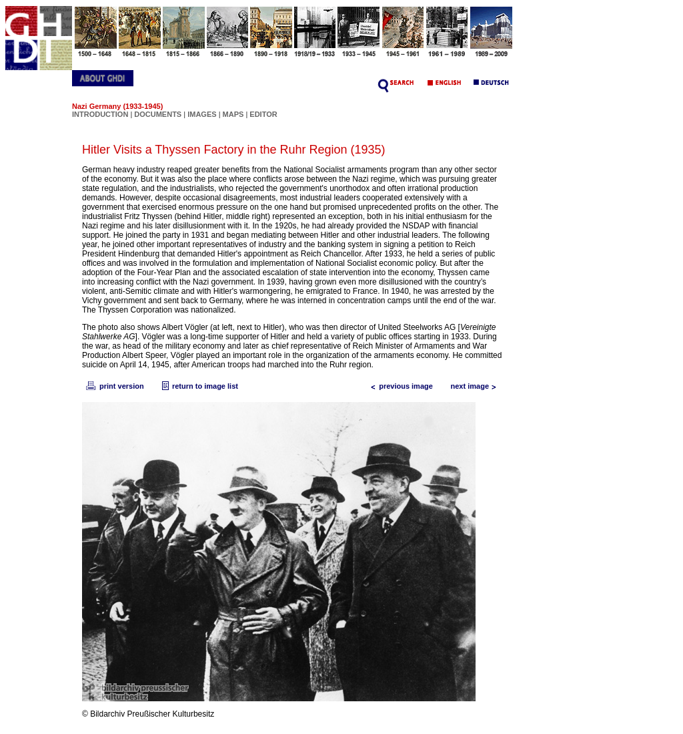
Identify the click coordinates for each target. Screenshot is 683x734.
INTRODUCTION (100, 114)
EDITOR (263, 114)
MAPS (233, 114)
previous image (399, 386)
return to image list (198, 386)
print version (114, 386)
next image (476, 386)
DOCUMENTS (157, 114)
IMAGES (201, 114)
